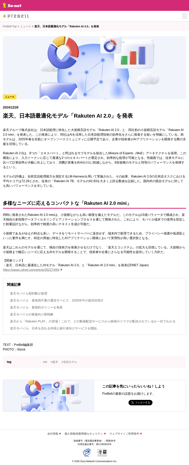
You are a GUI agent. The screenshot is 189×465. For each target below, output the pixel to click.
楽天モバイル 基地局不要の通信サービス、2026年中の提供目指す (57, 300)
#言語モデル (69, 361)
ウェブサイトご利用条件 (125, 433)
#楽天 (54, 361)
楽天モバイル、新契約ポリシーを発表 (36, 307)
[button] (184, 16)
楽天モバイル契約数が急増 (28, 293)
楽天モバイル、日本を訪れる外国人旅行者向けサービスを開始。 (55, 328)
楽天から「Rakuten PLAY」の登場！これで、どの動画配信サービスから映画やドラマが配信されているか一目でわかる (92, 321)
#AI (45, 361)
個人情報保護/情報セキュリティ (85, 433)
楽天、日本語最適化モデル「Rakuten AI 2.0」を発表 (66, 26)
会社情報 (54, 433)
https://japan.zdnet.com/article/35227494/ (32, 269)
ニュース (25, 26)
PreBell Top (10, 26)
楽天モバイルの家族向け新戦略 (31, 314)
